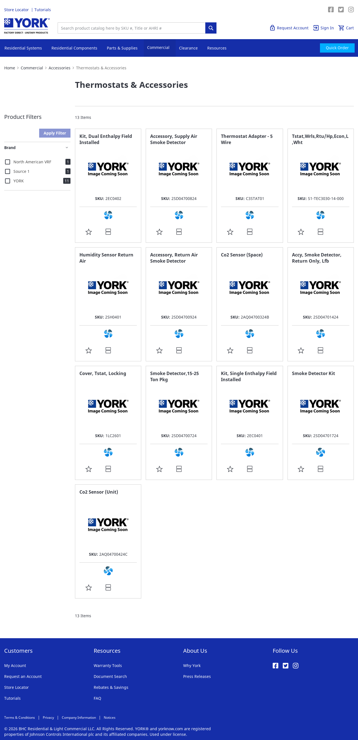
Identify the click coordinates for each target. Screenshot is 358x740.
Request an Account (23, 676)
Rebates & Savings (111, 687)
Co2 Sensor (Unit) (98, 492)
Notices (110, 717)
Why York (192, 665)
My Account (15, 665)
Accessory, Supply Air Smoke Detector (173, 139)
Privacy (48, 717)
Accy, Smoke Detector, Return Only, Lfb (316, 258)
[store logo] (27, 26)
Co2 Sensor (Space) (242, 255)
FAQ (97, 698)
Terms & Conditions (19, 717)
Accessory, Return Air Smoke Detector (174, 258)
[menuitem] (337, 48)
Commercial (32, 67)
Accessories (59, 67)
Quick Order (316, 9)
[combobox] (133, 28)
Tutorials (42, 9)
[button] (88, 231)
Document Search (110, 676)
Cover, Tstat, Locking (102, 373)
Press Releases (197, 676)
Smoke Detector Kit (313, 373)
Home (9, 67)
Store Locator (17, 9)
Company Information (79, 717)
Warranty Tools (108, 665)
